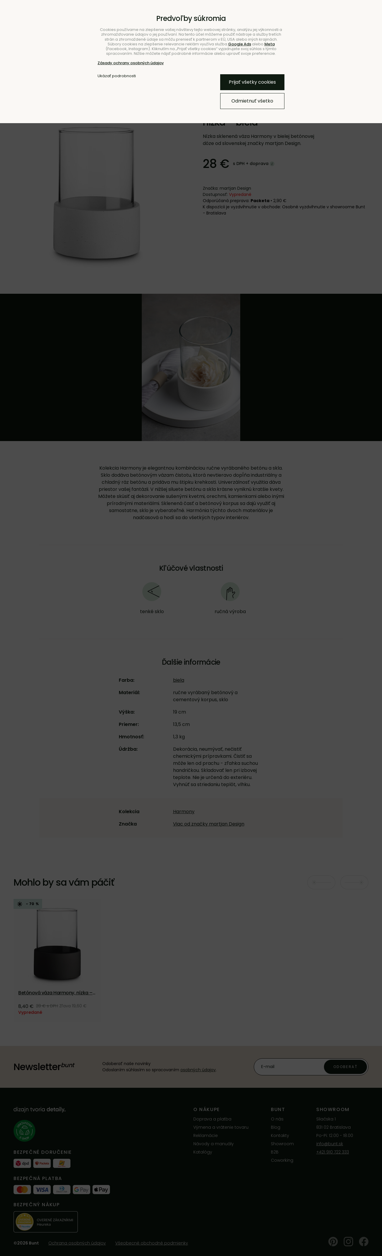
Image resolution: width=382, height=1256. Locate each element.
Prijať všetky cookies (252, 82)
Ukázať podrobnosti (117, 76)
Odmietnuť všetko (252, 101)
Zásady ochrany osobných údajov (131, 63)
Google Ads (239, 44)
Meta (269, 44)
